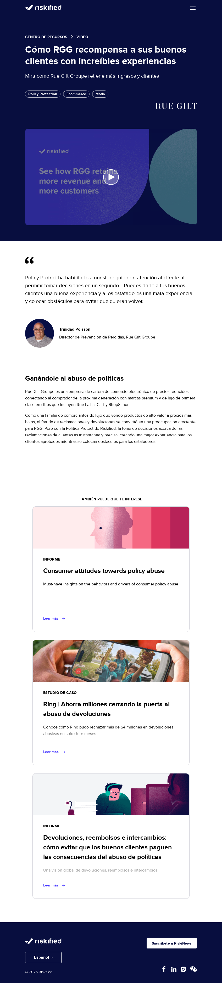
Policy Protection (42, 94)
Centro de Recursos (46, 37)
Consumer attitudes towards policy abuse (104, 571)
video (82, 37)
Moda (100, 94)
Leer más (54, 618)
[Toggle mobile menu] (193, 8)
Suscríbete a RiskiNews (172, 943)
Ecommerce (76, 94)
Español (41, 957)
